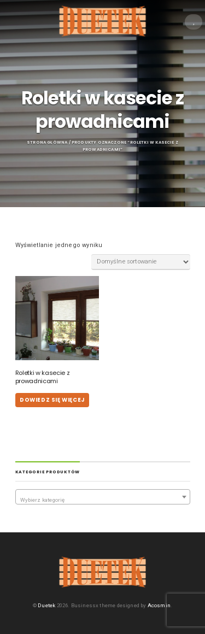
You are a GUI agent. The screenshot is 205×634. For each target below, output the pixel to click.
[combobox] (102, 496)
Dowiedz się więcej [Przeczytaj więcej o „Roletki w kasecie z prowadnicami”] (52, 399)
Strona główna (47, 142)
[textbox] (103, 500)
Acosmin (159, 605)
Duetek (46, 605)
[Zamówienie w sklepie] (140, 262)
